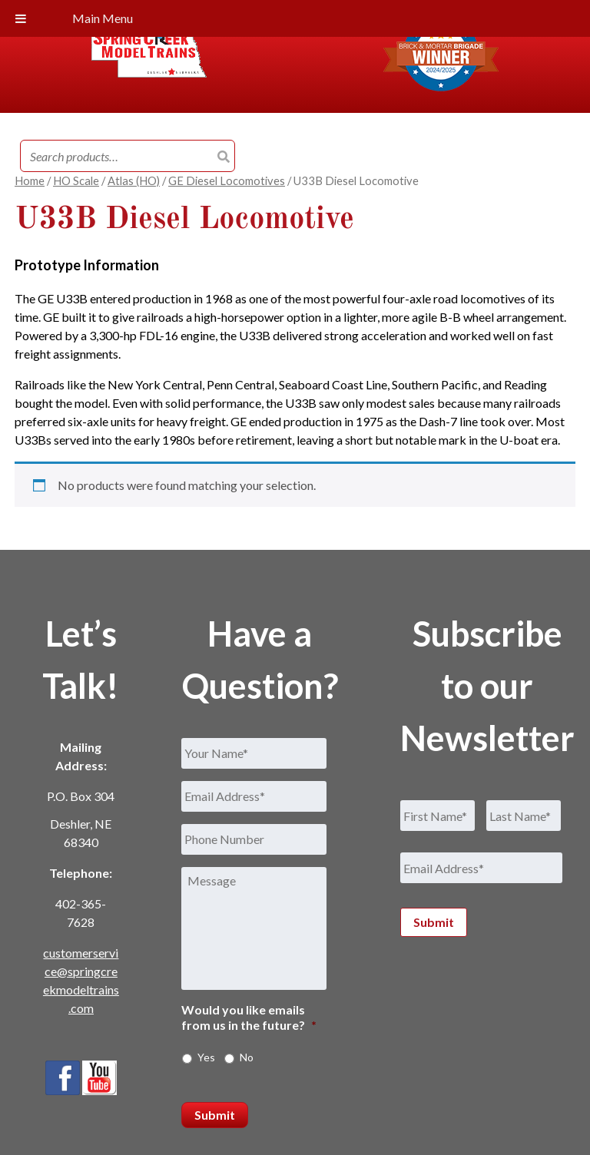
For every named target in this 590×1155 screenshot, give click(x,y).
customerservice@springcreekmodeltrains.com (81, 980)
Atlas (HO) (134, 180)
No (247, 1057)
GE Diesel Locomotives (226, 180)
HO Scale (76, 180)
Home (30, 180)
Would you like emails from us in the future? (249, 1017)
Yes (206, 1057)
